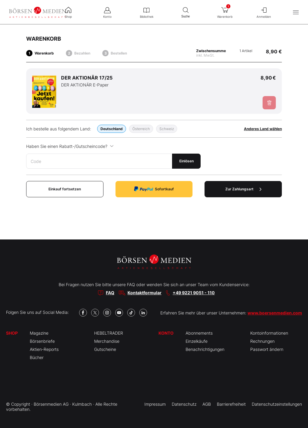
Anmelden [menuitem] (264, 12)
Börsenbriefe (42, 341)
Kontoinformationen (269, 333)
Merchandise (106, 341)
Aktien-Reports (44, 349)
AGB (206, 404)
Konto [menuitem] (107, 12)
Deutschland (111, 129)
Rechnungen (262, 341)
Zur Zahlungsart (243, 189)
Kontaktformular (145, 292)
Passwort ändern (266, 349)
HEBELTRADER (108, 333)
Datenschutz (184, 404)
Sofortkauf (154, 189)
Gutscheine (105, 349)
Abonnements (199, 333)
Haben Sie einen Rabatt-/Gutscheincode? (70, 146)
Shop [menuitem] (68, 12)
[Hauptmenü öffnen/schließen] (296, 12)
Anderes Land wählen (263, 129)
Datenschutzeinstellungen (277, 404)
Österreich (141, 129)
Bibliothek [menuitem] (146, 12)
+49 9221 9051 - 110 (194, 292)
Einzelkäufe (197, 341)
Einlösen (186, 161)
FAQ (110, 292)
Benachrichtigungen (205, 349)
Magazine (39, 333)
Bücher (37, 357)
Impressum (155, 404)
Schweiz (166, 129)
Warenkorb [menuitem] (225, 11)
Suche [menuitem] (185, 12)
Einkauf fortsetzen (64, 189)
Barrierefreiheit (231, 404)
